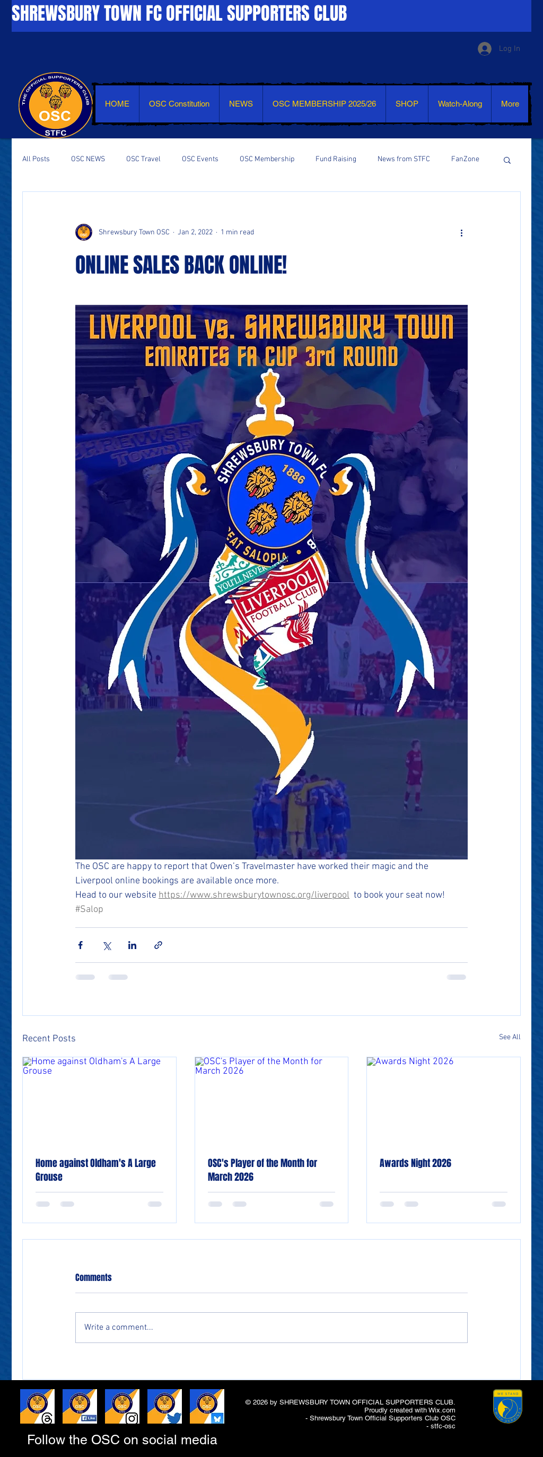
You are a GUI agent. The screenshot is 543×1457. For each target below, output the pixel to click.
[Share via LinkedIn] (132, 945)
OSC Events (200, 159)
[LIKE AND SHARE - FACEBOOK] (80, 1406)
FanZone (465, 159)
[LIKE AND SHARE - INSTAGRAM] (122, 1406)
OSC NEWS (88, 159)
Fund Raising (336, 159)
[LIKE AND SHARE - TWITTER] (164, 1406)
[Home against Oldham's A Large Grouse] (99, 1100)
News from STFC (404, 159)
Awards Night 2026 (415, 1163)
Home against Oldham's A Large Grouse (96, 1170)
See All (510, 1037)
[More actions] (461, 232)
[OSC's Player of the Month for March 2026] (271, 1100)
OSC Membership (267, 159)
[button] (507, 159)
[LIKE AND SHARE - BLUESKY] (207, 1406)
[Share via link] (158, 945)
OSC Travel (143, 159)
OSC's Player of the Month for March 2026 (262, 1170)
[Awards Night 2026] (443, 1100)
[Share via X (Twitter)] (106, 945)
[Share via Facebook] (80, 945)
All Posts (36, 159)
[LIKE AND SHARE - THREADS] (37, 1406)
